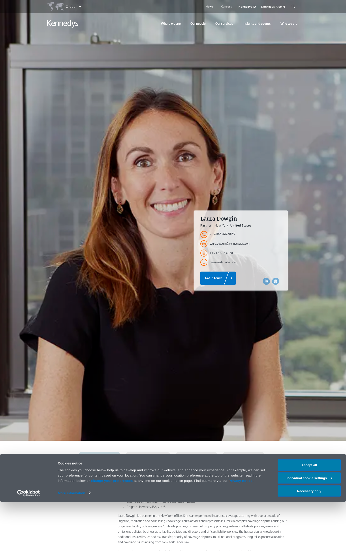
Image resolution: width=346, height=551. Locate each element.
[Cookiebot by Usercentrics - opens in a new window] (28, 542)
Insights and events (257, 24)
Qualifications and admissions (148, 457)
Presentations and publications (194, 471)
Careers (226, 6)
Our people (198, 24)
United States (240, 225)
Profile (99, 457)
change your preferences (112, 530)
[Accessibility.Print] (275, 281)
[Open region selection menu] (64, 6)
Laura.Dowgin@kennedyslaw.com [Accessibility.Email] (225, 243)
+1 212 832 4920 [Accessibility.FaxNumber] (216, 253)
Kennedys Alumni (273, 6)
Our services (224, 24)
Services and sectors (196, 457)
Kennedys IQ (247, 6)
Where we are (171, 24)
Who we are (288, 24)
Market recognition (243, 457)
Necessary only (309, 540)
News (209, 6)
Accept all (309, 514)
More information (71, 542)
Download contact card (218, 262)
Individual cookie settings (309, 527)
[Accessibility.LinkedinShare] (266, 281)
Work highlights (145, 471)
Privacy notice (241, 530)
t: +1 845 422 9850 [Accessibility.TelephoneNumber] (222, 233)
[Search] (293, 6)
